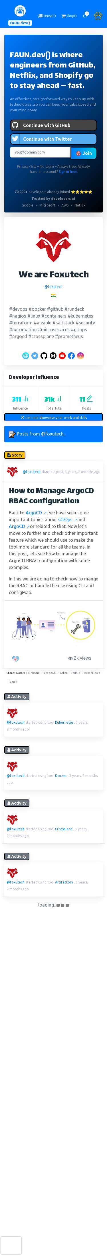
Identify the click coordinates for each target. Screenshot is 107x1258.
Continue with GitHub (40, 125)
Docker (61, 776)
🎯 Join (84, 153)
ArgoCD (36, 512)
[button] (84, 16)
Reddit (75, 672)
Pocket (62, 672)
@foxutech (53, 287)
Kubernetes (64, 722)
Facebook (49, 672)
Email (13, 681)
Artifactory (64, 882)
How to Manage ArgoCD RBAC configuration (51, 496)
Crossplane (63, 829)
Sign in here (68, 171)
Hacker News (91, 672)
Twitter (20, 672)
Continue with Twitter (41, 139)
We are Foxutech (54, 275)
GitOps (67, 519)
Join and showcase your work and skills (54, 418)
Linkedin (34, 672)
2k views (81, 657)
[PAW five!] (16, 659)
